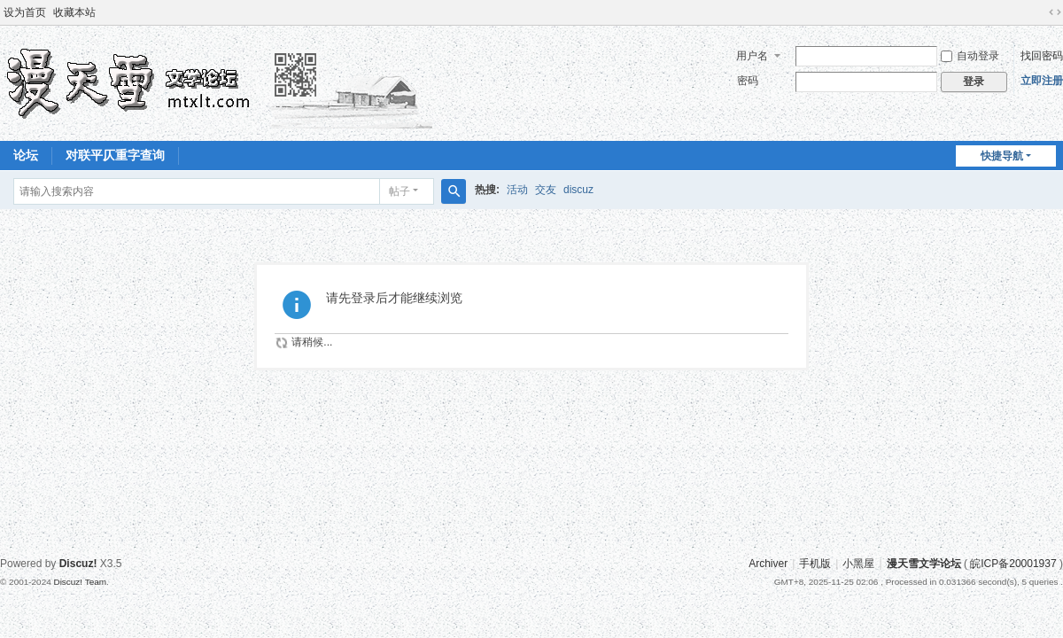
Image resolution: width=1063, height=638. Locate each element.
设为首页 (25, 12)
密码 (747, 80)
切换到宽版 (1055, 12)
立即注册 (1041, 80)
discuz (578, 189)
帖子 (399, 191)
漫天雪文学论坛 (924, 563)
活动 (517, 189)
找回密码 (1041, 56)
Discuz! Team (79, 582)
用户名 (752, 56)
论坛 (25, 155)
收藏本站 (74, 12)
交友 (545, 189)
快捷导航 (1002, 156)
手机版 (815, 563)
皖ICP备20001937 (1013, 563)
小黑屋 (858, 563)
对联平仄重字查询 (115, 155)
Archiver (768, 563)
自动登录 (970, 56)
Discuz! (78, 563)
